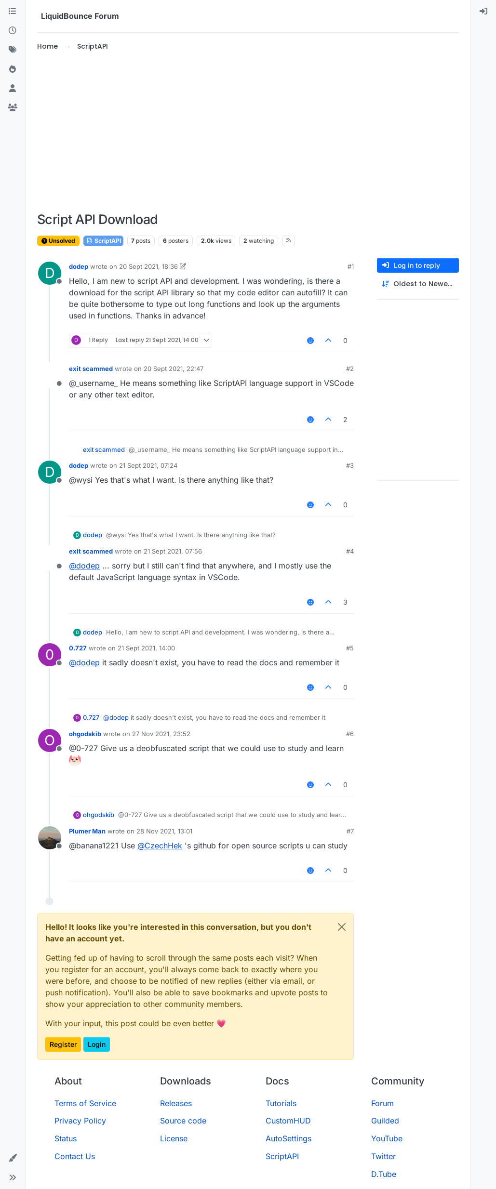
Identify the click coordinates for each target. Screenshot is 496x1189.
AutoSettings (288, 1138)
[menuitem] (483, 11)
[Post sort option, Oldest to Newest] (418, 284)
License (174, 1138)
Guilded (385, 1120)
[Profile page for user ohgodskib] (49, 740)
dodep (78, 266)
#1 (351, 266)
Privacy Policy (80, 1120)
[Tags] (12, 50)
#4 (350, 551)
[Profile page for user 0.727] (49, 654)
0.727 (78, 648)
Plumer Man (87, 831)
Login (97, 1044)
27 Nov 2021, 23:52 (161, 734)
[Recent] (12, 31)
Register (63, 1044)
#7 (350, 831)
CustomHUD (288, 1120)
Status (65, 1138)
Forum (382, 1103)
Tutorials (281, 1103)
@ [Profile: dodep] (84, 565)
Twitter (383, 1156)
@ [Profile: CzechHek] (159, 845)
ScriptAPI (103, 240)
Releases (176, 1103)
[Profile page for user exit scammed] (49, 375)
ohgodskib (85, 734)
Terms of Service (85, 1103)
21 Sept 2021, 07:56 (173, 551)
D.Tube (383, 1174)
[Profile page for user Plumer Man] (49, 837)
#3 (350, 465)
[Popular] (12, 69)
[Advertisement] (248, 132)
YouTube (386, 1138)
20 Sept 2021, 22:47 (173, 368)
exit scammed (91, 368)
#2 (350, 368)
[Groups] (12, 108)
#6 (350, 734)
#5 (350, 648)
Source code (183, 1120)
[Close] (341, 926)
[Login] (483, 11)
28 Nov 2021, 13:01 (164, 831)
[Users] (12, 88)
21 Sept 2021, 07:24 (148, 465)
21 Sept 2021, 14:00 (146, 648)
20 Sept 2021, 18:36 (148, 266)
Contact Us (74, 1156)
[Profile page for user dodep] (49, 273)
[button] (12, 1158)
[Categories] (12, 11)
